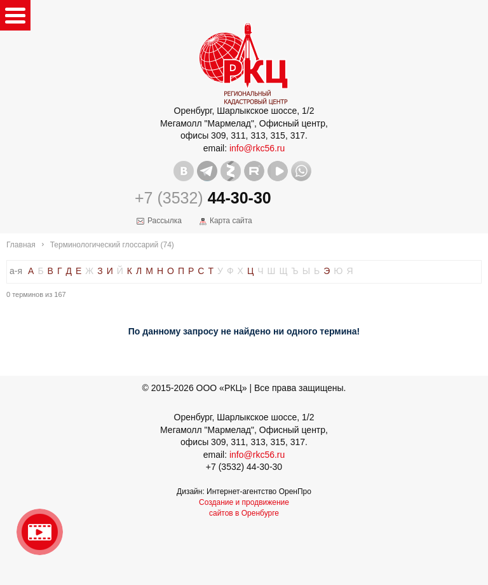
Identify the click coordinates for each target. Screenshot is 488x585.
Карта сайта (231, 220)
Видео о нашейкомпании (40, 532)
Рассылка (164, 220)
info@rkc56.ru (257, 148)
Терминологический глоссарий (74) (112, 244)
